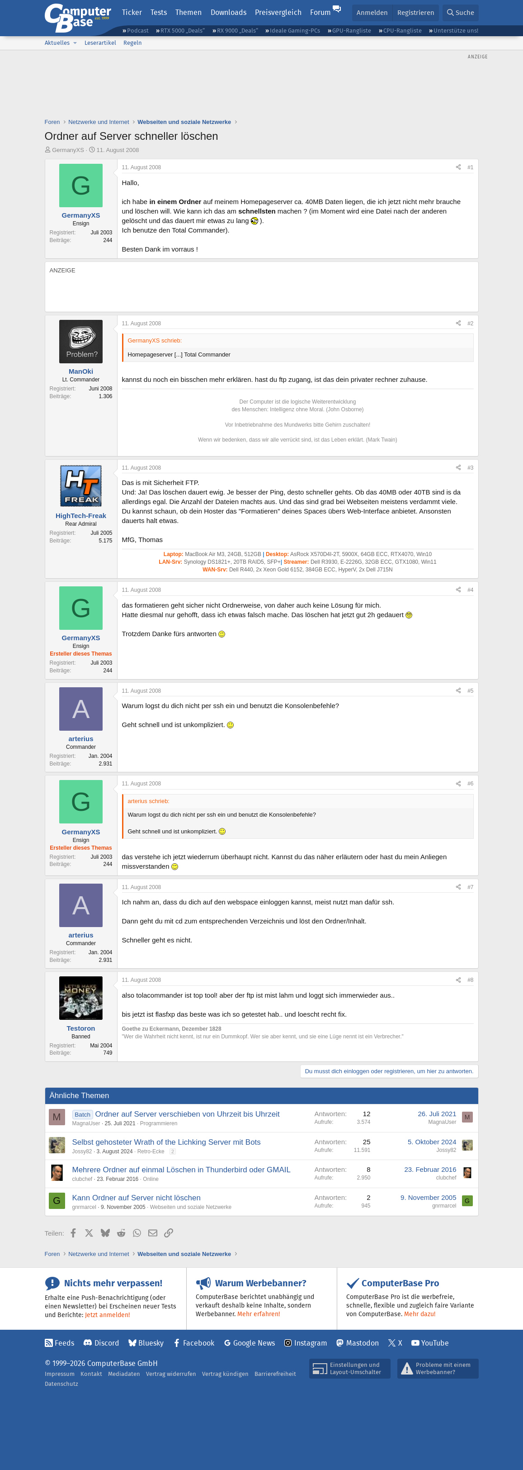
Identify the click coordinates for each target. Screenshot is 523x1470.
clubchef (82, 1179)
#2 (470, 323)
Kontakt (91, 1374)
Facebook (198, 1343)
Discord (106, 1343)
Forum (320, 12)
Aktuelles (57, 42)
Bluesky (151, 1343)
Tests (159, 12)
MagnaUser (86, 1123)
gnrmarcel (84, 1207)
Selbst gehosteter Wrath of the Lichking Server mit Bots (166, 1142)
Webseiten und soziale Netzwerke (191, 1207)
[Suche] (461, 13)
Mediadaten (124, 1374)
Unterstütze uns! (455, 30)
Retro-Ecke (151, 1151)
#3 (470, 468)
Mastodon (362, 1343)
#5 (470, 691)
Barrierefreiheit (275, 1374)
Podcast (138, 30)
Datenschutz (61, 1384)
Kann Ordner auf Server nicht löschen (136, 1198)
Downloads (228, 12)
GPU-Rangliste (351, 30)
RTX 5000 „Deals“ (182, 30)
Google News (254, 1343)
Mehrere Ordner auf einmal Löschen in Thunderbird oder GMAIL (181, 1170)
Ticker (132, 12)
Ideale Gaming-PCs (295, 30)
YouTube (435, 1343)
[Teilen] (458, 167)
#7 (470, 887)
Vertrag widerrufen (171, 1374)
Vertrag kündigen (225, 1374)
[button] (75, 43)
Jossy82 (82, 1151)
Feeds (64, 1343)
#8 (470, 980)
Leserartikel (100, 42)
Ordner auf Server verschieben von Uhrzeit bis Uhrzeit (187, 1114)
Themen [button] (188, 12)
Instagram (310, 1343)
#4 (470, 590)
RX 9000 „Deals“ (237, 30)
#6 (470, 783)
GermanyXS (68, 150)
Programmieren (159, 1123)
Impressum (60, 1374)
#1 (470, 167)
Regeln (132, 42)
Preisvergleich (278, 12)
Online (151, 1179)
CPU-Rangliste (402, 30)
